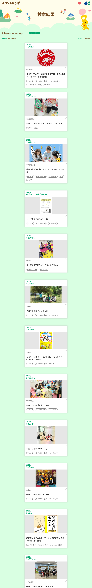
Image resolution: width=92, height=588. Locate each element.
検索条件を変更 (39, 33)
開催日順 (87, 39)
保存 (41, 70)
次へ (57, 518)
